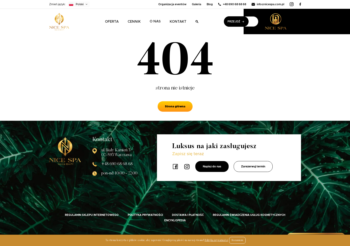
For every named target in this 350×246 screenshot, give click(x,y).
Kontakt (178, 21)
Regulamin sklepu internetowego (92, 215)
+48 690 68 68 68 (232, 4)
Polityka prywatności (145, 215)
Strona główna (175, 106)
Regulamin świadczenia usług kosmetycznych (249, 215)
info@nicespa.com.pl (268, 4)
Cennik (134, 21)
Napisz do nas (212, 166)
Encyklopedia (175, 220)
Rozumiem (237, 240)
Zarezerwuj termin (253, 166)
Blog (210, 4)
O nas (155, 21)
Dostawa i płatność (188, 215)
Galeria (196, 4)
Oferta (112, 21)
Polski (76, 4)
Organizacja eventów (172, 4)
